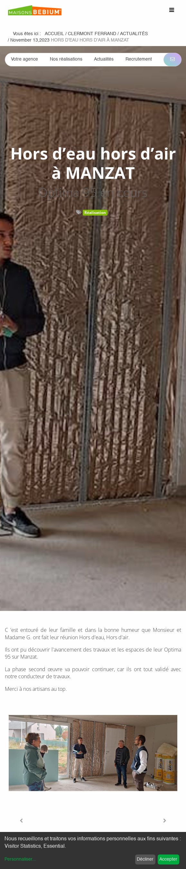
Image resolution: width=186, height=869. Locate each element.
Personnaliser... (20, 859)
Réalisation (95, 212)
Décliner (145, 859)
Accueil (54, 34)
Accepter (168, 859)
